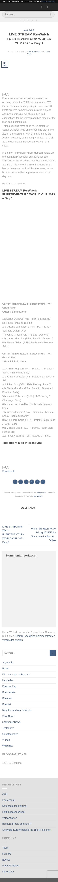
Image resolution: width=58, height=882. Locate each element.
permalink (38, 496)
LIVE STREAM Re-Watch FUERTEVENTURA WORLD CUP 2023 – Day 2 (14, 534)
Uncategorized (10, 734)
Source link (8, 471)
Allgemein (7, 662)
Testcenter (8, 728)
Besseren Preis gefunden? (17, 823)
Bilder (5, 668)
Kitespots (7, 698)
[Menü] (54, 7)
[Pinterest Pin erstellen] (37, 481)
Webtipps (7, 746)
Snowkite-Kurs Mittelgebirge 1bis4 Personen (26, 829)
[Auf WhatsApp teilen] (15, 481)
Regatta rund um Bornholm (17, 710)
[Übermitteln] (51, 14)
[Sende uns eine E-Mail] (29, 20)
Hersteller (7, 680)
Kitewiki (6, 704)
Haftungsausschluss (13, 812)
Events (6, 859)
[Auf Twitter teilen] (26, 481)
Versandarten (9, 818)
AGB (5, 794)
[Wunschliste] (43, 7)
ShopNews (8, 716)
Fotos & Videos (10, 865)
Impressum (8, 800)
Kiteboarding (9, 686)
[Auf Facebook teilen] (20, 481)
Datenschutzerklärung (14, 806)
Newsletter (8, 871)
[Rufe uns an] (33, 20)
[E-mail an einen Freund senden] (31, 481)
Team (5, 847)
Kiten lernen (8, 692)
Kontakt (6, 853)
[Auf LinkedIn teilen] (42, 481)
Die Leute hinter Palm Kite (16, 674)
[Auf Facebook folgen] (21, 20)
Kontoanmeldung (48, 1)
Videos (6, 740)
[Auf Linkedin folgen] (37, 20)
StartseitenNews (11, 722)
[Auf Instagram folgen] (25, 20)
